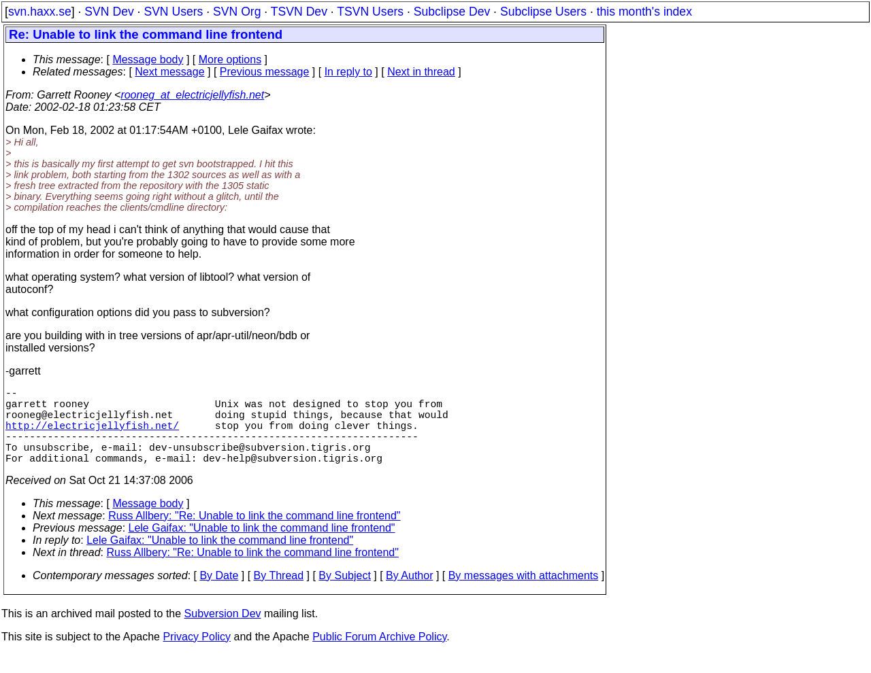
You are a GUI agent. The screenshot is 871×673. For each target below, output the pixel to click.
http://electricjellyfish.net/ (92, 436)
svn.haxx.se (39, 11)
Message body (147, 59)
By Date (218, 594)
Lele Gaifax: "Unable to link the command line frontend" (262, 547)
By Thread (279, 594)
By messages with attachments (523, 594)
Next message (169, 71)
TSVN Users (370, 11)
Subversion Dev (222, 632)
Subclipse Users (543, 11)
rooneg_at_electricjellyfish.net (192, 95)
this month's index (644, 11)
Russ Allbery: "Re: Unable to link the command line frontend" (254, 534)
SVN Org (237, 11)
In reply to (348, 71)
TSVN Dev (299, 11)
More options (230, 59)
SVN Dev (108, 11)
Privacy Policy (197, 655)
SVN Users (173, 11)
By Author (409, 594)
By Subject (344, 594)
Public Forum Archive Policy (379, 655)
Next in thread (421, 71)
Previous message (265, 71)
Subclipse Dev (452, 11)
